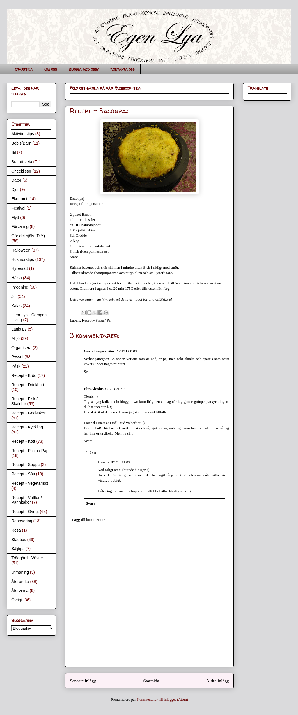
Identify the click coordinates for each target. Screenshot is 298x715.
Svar (93, 452)
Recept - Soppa (25, 464)
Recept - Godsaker (28, 413)
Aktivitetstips (22, 133)
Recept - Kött (23, 441)
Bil (13, 152)
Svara (88, 371)
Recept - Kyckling (27, 427)
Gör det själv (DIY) (28, 235)
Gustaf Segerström (99, 351)
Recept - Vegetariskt (29, 483)
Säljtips (17, 548)
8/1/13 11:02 (120, 462)
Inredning (19, 287)
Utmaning (20, 572)
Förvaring (20, 226)
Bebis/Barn (21, 143)
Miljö (15, 338)
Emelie (103, 462)
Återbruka (20, 581)
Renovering (21, 521)
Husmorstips (22, 259)
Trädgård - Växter (27, 558)
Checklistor (21, 171)
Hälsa (16, 277)
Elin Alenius (94, 389)
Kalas (16, 305)
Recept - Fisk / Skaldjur (24, 401)
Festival (18, 208)
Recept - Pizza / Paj (97, 320)
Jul (14, 296)
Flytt (15, 217)
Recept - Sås (23, 474)
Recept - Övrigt (25, 511)
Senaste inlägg (83, 680)
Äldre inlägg (217, 680)
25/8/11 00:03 (126, 351)
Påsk (15, 366)
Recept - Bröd (23, 375)
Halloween (20, 250)
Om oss (50, 69)
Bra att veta (21, 161)
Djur (15, 189)
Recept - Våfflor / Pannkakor (26, 500)
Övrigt (16, 600)
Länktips (18, 329)
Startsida (24, 69)
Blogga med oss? (84, 69)
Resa (16, 530)
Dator (16, 180)
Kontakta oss (122, 69)
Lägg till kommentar (88, 519)
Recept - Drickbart (27, 384)
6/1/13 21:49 (115, 389)
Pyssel (17, 356)
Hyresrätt (19, 268)
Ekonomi (19, 198)
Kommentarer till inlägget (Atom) (162, 699)
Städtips (18, 539)
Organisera (21, 347)
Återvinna (20, 590)
